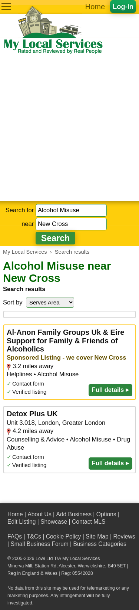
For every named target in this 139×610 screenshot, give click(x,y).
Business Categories (99, 544)
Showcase (53, 522)
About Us (39, 514)
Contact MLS (88, 522)
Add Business (74, 514)
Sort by (13, 302)
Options (106, 514)
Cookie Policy (63, 536)
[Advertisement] (69, 128)
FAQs (14, 536)
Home (95, 7)
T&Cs (34, 536)
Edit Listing (21, 522)
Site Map (97, 536)
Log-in (123, 6)
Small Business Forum (39, 544)
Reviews (124, 536)
